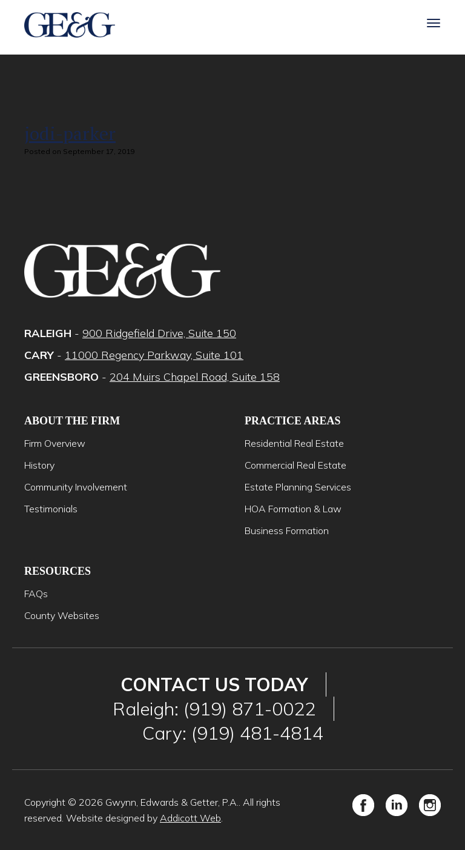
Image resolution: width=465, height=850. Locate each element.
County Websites (61, 615)
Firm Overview (54, 443)
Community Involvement (75, 487)
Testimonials (51, 509)
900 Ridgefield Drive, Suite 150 (159, 333)
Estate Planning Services (298, 487)
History (39, 465)
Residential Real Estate (294, 443)
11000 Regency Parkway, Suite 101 (154, 355)
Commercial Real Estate (295, 465)
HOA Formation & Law (293, 509)
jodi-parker (70, 133)
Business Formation (287, 530)
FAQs (36, 593)
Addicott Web (190, 818)
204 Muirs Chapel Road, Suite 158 (195, 377)
